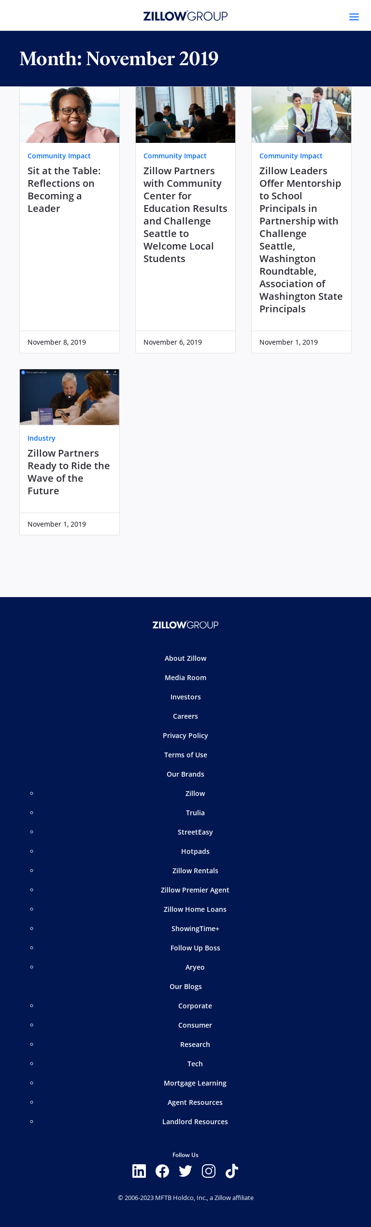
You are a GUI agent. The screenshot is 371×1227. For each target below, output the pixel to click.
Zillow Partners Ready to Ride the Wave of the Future (69, 472)
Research (195, 1044)
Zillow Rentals (195, 870)
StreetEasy (195, 832)
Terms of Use (185, 754)
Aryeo (195, 967)
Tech (195, 1063)
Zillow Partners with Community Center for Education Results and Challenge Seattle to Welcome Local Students (185, 215)
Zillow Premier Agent (195, 889)
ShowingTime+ (195, 928)
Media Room (185, 677)
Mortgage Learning (195, 1083)
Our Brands (185, 774)
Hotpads (195, 851)
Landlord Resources (195, 1121)
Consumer (195, 1025)
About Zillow (185, 658)
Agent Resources (195, 1102)
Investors (186, 696)
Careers (185, 716)
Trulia (195, 812)
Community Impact (59, 155)
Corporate (195, 1005)
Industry (42, 438)
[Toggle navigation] (354, 17)
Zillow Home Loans (195, 909)
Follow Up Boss (195, 947)
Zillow (195, 793)
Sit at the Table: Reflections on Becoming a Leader (64, 190)
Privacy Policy (185, 735)
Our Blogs (186, 986)
